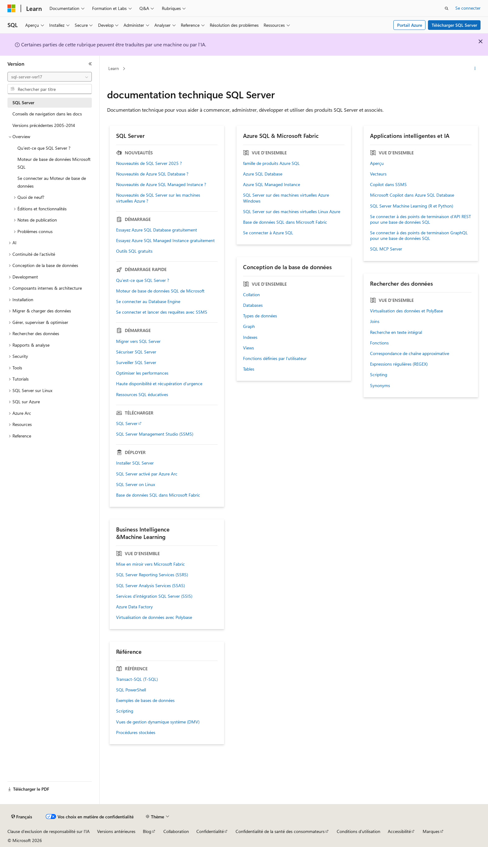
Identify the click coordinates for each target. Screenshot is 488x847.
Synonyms (380, 385)
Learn (113, 68)
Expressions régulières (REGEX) (399, 364)
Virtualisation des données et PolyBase (406, 311)
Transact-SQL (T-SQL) (137, 679)
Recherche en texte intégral (396, 332)
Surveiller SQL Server (136, 362)
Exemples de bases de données (145, 700)
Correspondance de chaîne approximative (409, 353)
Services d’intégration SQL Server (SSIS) (154, 596)
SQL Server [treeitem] (23, 102)
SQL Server (127, 423)
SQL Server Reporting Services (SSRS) (152, 575)
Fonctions (379, 343)
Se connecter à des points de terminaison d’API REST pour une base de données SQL (420, 219)
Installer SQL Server (135, 463)
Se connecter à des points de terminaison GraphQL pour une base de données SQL (419, 235)
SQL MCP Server (386, 249)
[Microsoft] (11, 8)
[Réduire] (90, 63)
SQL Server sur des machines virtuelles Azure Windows (286, 198)
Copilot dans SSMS (388, 184)
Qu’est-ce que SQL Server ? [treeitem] (43, 148)
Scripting (378, 374)
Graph (249, 326)
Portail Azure (409, 25)
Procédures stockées (135, 732)
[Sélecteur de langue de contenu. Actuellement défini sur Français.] (21, 817)
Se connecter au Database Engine (148, 301)
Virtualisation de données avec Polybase (154, 617)
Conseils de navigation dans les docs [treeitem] (47, 114)
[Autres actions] (475, 69)
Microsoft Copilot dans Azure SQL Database (412, 195)
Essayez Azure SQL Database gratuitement (156, 230)
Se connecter (468, 8)
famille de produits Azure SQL (271, 163)
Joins (374, 321)
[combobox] (49, 77)
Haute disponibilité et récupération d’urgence (159, 383)
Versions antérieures (116, 831)
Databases (253, 305)
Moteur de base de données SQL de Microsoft (160, 291)
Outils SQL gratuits (134, 251)
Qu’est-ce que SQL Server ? (142, 280)
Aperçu (377, 163)
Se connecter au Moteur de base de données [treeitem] (51, 182)
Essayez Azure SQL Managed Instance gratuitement (165, 240)
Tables (248, 369)
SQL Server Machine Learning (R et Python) (411, 206)
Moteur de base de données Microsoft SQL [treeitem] (54, 163)
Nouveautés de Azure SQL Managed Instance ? (161, 184)
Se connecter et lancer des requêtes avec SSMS (161, 312)
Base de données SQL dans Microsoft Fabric (158, 495)
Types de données (260, 316)
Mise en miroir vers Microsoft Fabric (150, 564)
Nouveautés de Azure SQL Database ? (152, 174)
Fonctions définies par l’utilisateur (275, 358)
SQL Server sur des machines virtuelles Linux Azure (291, 211)
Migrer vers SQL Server (138, 341)
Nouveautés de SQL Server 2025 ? (149, 163)
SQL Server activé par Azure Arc (146, 474)
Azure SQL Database (262, 174)
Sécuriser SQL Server (136, 352)
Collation (251, 294)
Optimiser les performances (142, 373)
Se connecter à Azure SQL (268, 233)
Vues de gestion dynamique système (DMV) (157, 722)
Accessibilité (399, 831)
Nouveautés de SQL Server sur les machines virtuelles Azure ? (158, 198)
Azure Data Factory (134, 607)
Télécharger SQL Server (454, 25)
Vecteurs (378, 174)
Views (248, 348)
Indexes (250, 337)
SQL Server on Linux (135, 484)
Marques (431, 831)
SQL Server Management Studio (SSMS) (154, 434)
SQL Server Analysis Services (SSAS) (150, 585)
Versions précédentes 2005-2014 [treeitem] (43, 125)
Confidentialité (210, 831)
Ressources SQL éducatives (142, 394)
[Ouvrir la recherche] (446, 8)
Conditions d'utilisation (358, 831)
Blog (147, 831)
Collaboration (176, 831)
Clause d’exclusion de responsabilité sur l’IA (48, 831)
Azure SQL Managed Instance (271, 184)
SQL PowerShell (131, 690)
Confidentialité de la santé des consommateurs (280, 831)
